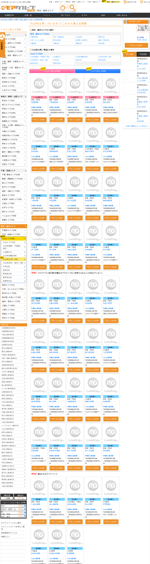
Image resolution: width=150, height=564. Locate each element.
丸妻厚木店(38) (7, 345)
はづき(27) (71, 352)
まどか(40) (35, 303)
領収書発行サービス (9, 533)
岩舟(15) (6, 270)
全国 (50, 2)
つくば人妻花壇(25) (9, 388)
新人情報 (129, 54)
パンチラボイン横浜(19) (10, 425)
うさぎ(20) (107, 352)
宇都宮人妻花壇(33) (9, 355)
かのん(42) (71, 504)
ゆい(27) (106, 102)
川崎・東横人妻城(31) (9, 358)
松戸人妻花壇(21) (8, 415)
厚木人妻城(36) (7, 348)
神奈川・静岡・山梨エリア (75, 2)
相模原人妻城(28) (8, 375)
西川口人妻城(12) (8, 473)
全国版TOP (9, 15)
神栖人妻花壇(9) (7, 483)
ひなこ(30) (71, 151)
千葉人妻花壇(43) (8, 335)
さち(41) (34, 151)
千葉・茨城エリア (94, 2)
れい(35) (88, 504)
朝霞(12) (79, 43)
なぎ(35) (34, 102)
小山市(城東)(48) (10, 256)
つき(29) (34, 200)
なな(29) (70, 102)
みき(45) (106, 401)
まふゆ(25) (53, 504)
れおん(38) (35, 352)
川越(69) (33, 43)
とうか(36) (141, 81)
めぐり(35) (71, 451)
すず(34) (106, 504)
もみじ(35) (71, 250)
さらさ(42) (107, 151)
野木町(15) (7, 274)
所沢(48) (101, 43)
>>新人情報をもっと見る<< (136, 126)
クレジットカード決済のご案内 (13, 528)
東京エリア (59, 2)
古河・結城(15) (58, 37)
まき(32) (88, 102)
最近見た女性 (132, 2)
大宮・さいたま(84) (37, 40)
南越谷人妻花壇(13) (9, 469)
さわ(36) (88, 250)
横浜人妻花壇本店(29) (9, 368)
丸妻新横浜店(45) (8, 331)
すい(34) (52, 250)
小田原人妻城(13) (8, 459)
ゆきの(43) (141, 107)
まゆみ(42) (53, 151)
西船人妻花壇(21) (8, 419)
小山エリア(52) (9, 242)
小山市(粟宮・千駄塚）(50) (12, 247)
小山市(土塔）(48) (10, 259)
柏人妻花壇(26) (7, 385)
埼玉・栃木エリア (113, 2)
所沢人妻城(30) (7, 361)
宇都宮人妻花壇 (36, 107)
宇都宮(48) (34, 37)
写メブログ (65, 15)
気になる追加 (39, 120)
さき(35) (34, 451)
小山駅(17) (7, 252)
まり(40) (140, 37)
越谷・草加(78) (103, 40)
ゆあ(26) (140, 121)
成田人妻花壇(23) (8, 395)
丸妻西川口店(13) (8, 466)
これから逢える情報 (98, 71)
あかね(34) (107, 200)
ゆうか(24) (89, 352)
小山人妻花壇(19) (8, 429)
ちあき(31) (71, 401)
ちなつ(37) (107, 303)
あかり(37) (89, 151)
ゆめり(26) (89, 401)
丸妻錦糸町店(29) (8, 365)
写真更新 (143, 54)
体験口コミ (5, 537)
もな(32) (88, 303)
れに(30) (106, 250)
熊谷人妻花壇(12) (8, 476)
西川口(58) (57, 40)
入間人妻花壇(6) (7, 486)
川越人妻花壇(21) (8, 412)
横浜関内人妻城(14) (9, 446)
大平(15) (6, 266)
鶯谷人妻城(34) (7, 351)
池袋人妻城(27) (7, 382)
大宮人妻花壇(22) (8, 402)
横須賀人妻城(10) (8, 479)
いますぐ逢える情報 (52, 71)
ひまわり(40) (54, 451)
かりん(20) (71, 200)
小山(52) (79, 37)
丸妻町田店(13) (7, 456)
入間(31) (56, 43)
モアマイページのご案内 (11, 523)
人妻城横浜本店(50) (9, 328)
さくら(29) (89, 451)
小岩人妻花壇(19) (8, 422)
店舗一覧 (28, 15)
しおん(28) (35, 504)
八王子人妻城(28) (8, 372)
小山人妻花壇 (35, 156)
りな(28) (52, 200)
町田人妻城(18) (7, 432)
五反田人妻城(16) (8, 439)
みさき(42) (53, 352)
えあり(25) (53, 303)
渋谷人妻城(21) (7, 405)
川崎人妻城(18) (7, 436)
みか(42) (106, 451)
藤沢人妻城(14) (7, 452)
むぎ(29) (70, 553)
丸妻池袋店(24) (7, 392)
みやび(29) (35, 401)
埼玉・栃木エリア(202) (39, 34)
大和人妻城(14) (7, 449)
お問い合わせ (121, 15)
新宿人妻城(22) (7, 399)
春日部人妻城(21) (8, 409)
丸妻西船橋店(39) (8, 338)
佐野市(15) (7, 281)
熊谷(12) (101, 37)
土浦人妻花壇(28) (8, 378)
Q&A (103, 15)
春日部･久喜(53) (81, 40)
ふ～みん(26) (72, 303)
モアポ (84, 15)
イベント (46, 15)
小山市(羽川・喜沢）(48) (13, 263)
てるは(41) (53, 102)
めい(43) (52, 401)
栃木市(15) (7, 277)
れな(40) (88, 200)
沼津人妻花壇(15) (8, 442)
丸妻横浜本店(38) (8, 341)
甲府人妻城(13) (7, 462)
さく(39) (34, 250)
